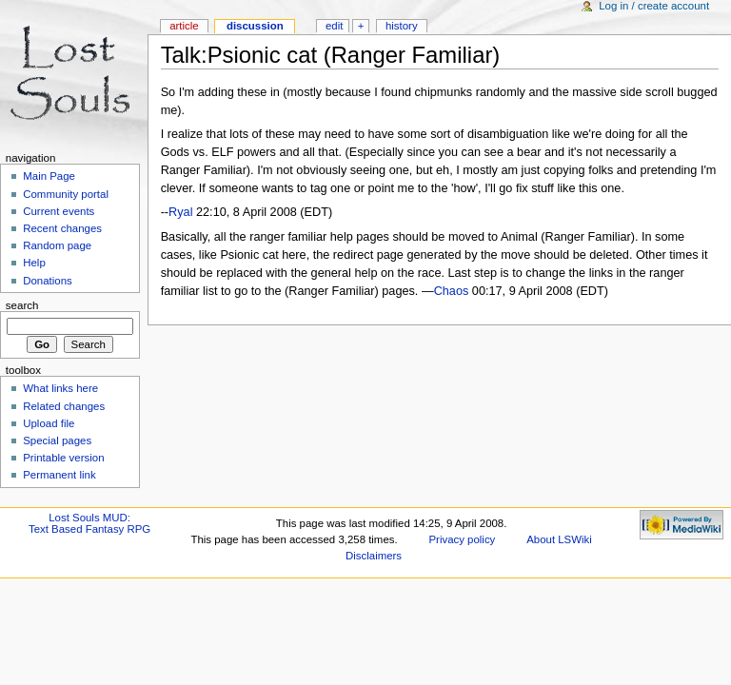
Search (22, 305)
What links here (60, 388)
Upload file (48, 423)
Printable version (63, 457)
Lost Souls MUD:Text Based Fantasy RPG (89, 523)
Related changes (64, 406)
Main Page (49, 176)
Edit (334, 25)
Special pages (57, 440)
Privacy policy (462, 539)
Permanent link (59, 474)
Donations (47, 280)
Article (184, 25)
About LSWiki (559, 539)
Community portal (66, 194)
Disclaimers (374, 555)
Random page (57, 245)
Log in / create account (654, 5)
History (401, 25)
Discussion (255, 25)
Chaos (451, 291)
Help (34, 262)
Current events (58, 211)
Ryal (180, 212)
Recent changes (62, 228)
